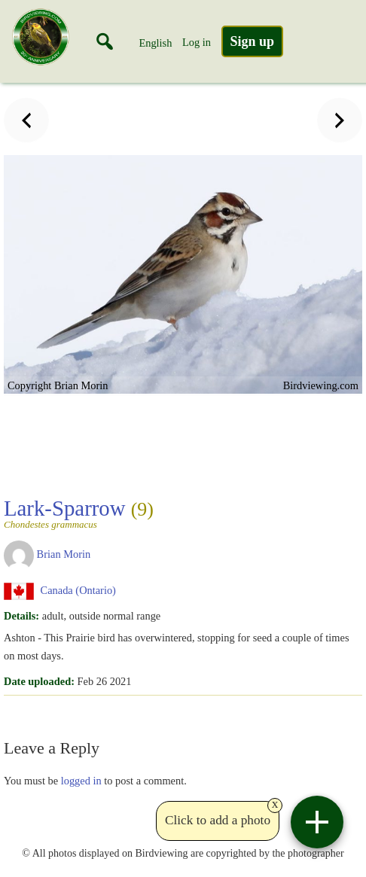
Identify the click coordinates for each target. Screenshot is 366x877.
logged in (81, 781)
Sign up (252, 41)
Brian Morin (64, 554)
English (155, 43)
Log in (196, 42)
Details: (21, 616)
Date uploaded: (39, 681)
